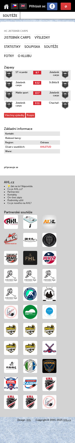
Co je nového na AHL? (19, 203)
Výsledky (42, 37)
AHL (28, 420)
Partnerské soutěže (18, 212)
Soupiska (32, 47)
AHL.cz (67, 420)
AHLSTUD (45, 146)
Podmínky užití (15, 200)
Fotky (9, 56)
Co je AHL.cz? (15, 189)
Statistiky (12, 47)
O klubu (25, 56)
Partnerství (13, 191)
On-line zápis (14, 197)
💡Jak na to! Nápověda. (20, 186)
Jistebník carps (17, 37)
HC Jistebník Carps (16, 31)
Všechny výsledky (14, 115)
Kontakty (12, 194)
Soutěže (10, 16)
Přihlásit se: (37, 6)
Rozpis (30, 115)
